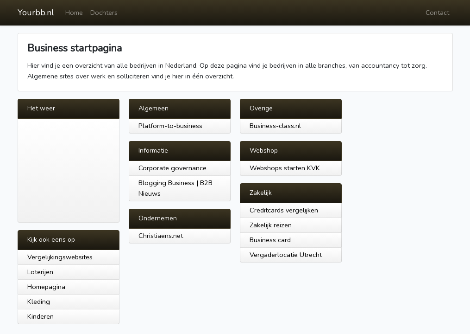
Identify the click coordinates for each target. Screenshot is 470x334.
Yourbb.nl (36, 12)
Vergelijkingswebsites (60, 257)
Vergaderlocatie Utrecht (286, 254)
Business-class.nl (275, 125)
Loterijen (40, 271)
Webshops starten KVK (285, 168)
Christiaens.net (160, 235)
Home (74, 12)
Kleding (38, 301)
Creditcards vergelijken (284, 210)
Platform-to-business (170, 125)
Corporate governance (172, 168)
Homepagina (46, 286)
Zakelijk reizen (271, 225)
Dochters (104, 12)
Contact (437, 12)
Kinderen (40, 316)
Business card (270, 239)
